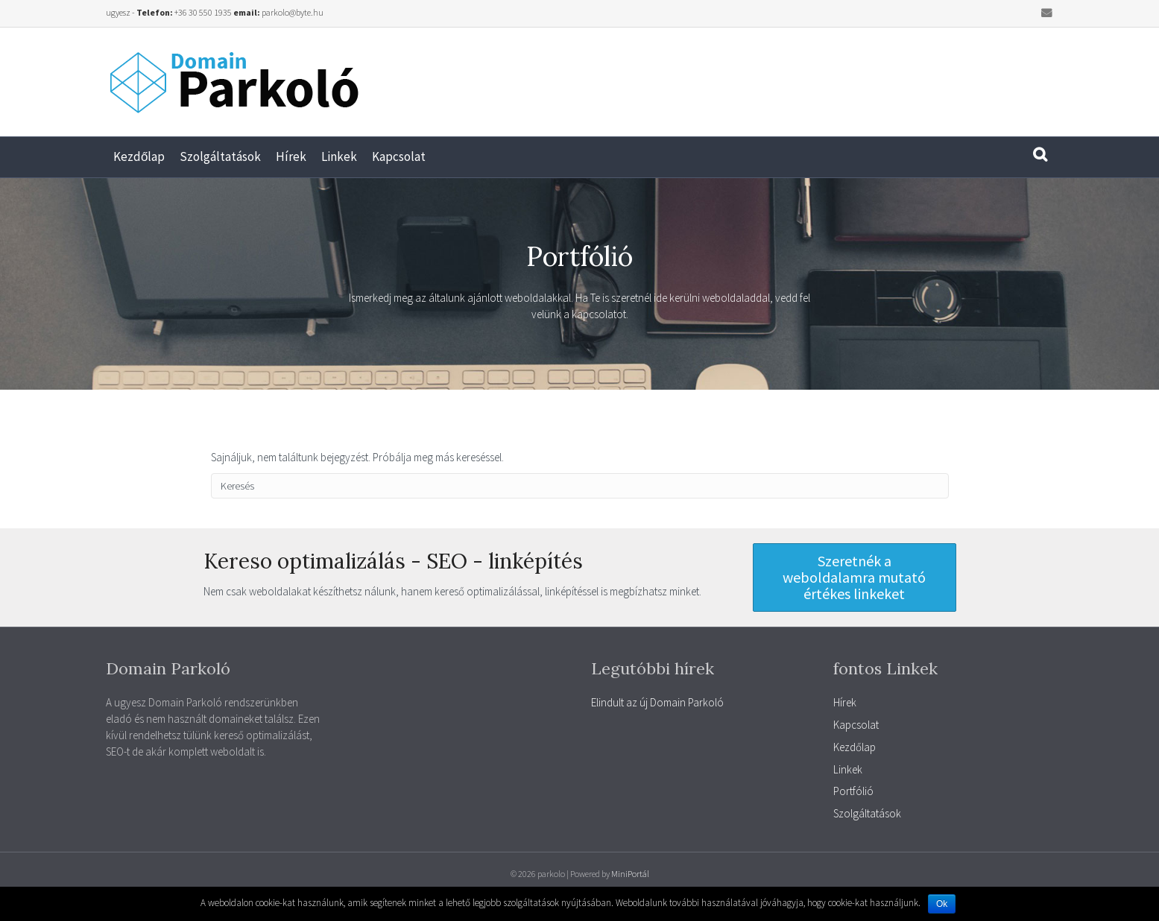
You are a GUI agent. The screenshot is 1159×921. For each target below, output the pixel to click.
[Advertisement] (851, 76)
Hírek (291, 156)
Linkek (339, 156)
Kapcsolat (399, 156)
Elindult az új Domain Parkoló (657, 702)
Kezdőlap (139, 156)
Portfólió (853, 791)
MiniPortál (630, 873)
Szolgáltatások (220, 156)
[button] (854, 577)
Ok (941, 904)
